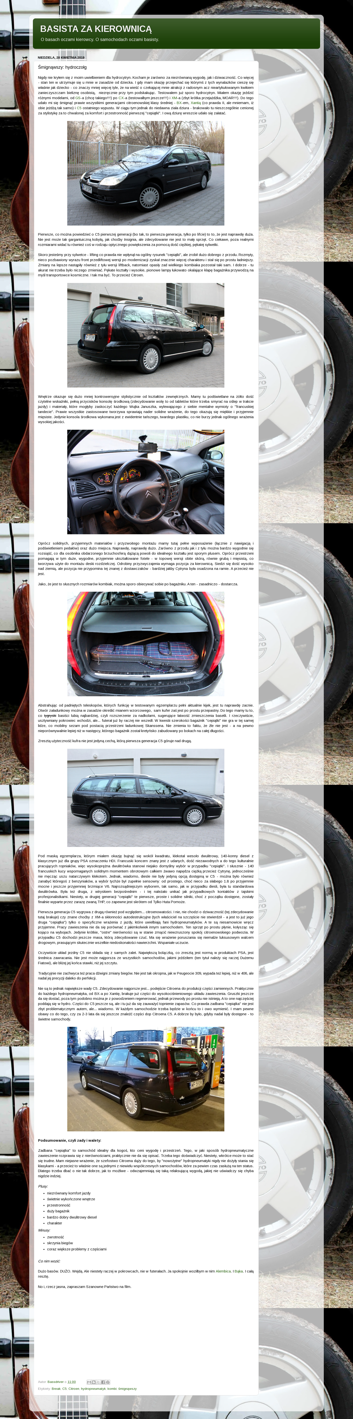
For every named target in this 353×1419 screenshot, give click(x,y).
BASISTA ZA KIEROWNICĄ (96, 29)
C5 (79, 108)
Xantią (196, 103)
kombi (112, 1389)
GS (78, 98)
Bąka (239, 1271)
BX (179, 103)
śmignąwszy (127, 1389)
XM (174, 98)
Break (56, 1389)
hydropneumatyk (93, 1389)
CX (121, 98)
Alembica (223, 1271)
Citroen (73, 1389)
